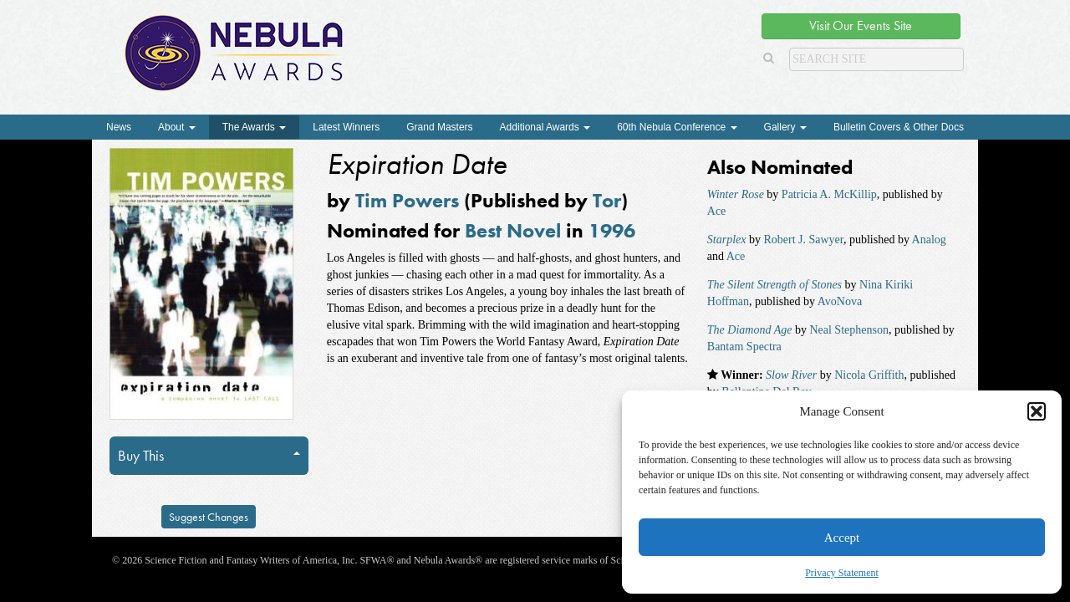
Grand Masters (439, 127)
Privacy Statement (842, 573)
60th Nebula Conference (676, 127)
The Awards (254, 127)
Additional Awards (545, 127)
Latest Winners (346, 127)
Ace (716, 211)
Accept (841, 537)
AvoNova (840, 301)
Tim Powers (407, 200)
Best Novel (513, 230)
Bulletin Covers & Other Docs (898, 127)
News (118, 127)
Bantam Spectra (744, 346)
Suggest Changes (208, 516)
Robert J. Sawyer (803, 239)
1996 (611, 230)
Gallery (785, 127)
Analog (929, 239)
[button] (1036, 411)
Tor (607, 200)
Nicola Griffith (869, 375)
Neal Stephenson (848, 330)
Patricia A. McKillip (829, 194)
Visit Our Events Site (860, 25)
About (177, 127)
